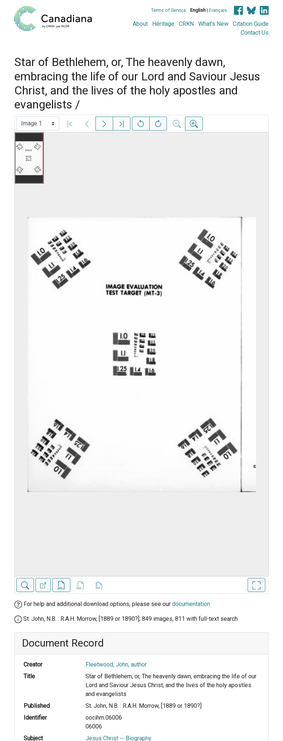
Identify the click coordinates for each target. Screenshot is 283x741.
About (140, 23)
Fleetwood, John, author (116, 664)
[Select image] (37, 124)
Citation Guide (251, 23)
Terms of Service (168, 10)
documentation (191, 603)
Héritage (163, 23)
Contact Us (255, 32)
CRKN (186, 23)
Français (218, 10)
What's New (213, 23)
